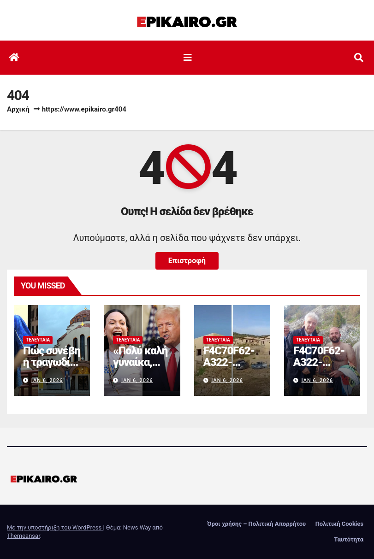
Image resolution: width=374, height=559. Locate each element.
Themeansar (23, 535)
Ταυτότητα (348, 539)
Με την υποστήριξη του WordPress (55, 527)
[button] (358, 57)
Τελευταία (38, 339)
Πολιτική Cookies (339, 523)
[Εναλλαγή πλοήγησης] (188, 57)
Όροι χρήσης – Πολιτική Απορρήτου (257, 523)
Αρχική (18, 109)
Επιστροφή (187, 260)
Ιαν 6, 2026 (47, 380)
